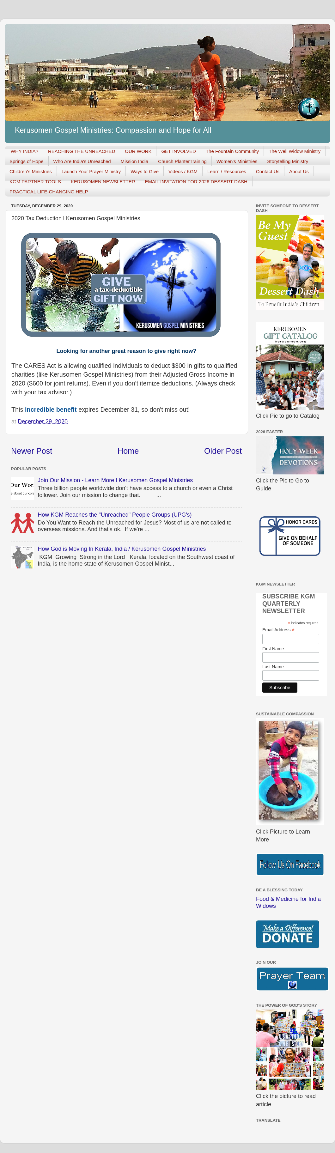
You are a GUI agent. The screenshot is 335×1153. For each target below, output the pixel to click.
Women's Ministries (236, 161)
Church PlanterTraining (182, 161)
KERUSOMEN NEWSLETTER (103, 181)
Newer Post (31, 450)
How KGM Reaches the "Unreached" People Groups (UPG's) (115, 515)
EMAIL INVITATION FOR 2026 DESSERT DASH (196, 181)
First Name (273, 648)
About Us (299, 171)
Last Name (273, 666)
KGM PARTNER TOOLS (35, 181)
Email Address (278, 630)
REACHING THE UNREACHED (81, 151)
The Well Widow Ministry (294, 151)
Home (128, 450)
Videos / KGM (183, 171)
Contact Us (267, 171)
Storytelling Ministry (287, 161)
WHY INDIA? (24, 151)
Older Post (223, 450)
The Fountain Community (232, 151)
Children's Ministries (30, 171)
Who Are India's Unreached (82, 161)
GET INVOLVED (178, 151)
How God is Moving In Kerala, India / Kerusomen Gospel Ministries (122, 549)
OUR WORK (138, 151)
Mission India (135, 161)
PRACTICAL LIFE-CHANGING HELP (48, 191)
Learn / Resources (226, 171)
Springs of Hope (26, 161)
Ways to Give (145, 171)
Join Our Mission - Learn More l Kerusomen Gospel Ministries (115, 480)
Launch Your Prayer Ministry (91, 171)
